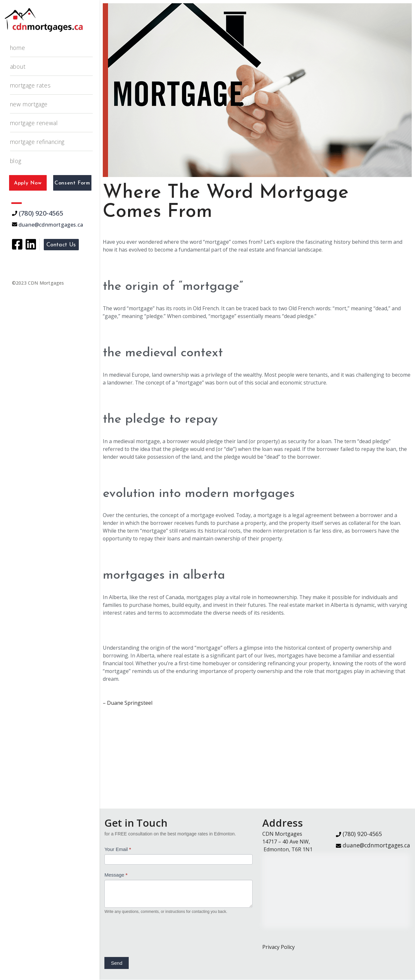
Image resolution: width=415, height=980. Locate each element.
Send (116, 963)
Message (115, 875)
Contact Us (61, 245)
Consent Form (72, 183)
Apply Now (28, 183)
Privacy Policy (278, 947)
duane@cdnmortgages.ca (47, 224)
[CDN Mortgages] (44, 20)
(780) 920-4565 (37, 213)
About (18, 66)
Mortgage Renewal (34, 123)
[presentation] (153, 935)
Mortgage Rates (30, 85)
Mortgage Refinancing (37, 142)
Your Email (117, 849)
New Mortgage (29, 104)
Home (17, 48)
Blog (15, 161)
